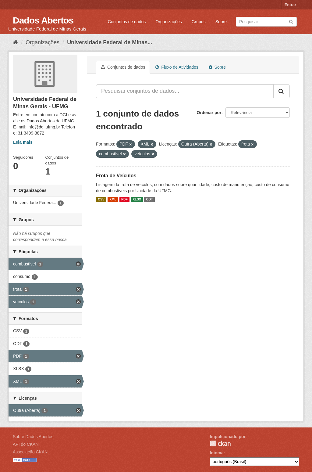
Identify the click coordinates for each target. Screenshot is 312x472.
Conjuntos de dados (127, 21)
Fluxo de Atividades (176, 67)
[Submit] (291, 21)
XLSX (137, 199)
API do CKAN (26, 444)
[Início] (15, 42)
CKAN (220, 443)
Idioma (217, 452)
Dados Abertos (43, 20)
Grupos (199, 21)
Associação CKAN (30, 451)
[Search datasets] (266, 22)
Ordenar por (209, 112)
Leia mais (23, 142)
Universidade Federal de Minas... (109, 42)
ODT (149, 199)
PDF (124, 199)
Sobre (221, 21)
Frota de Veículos (116, 175)
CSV (101, 199)
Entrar (290, 4)
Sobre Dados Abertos (33, 436)
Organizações (168, 21)
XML (112, 199)
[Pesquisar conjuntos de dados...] (185, 91)
